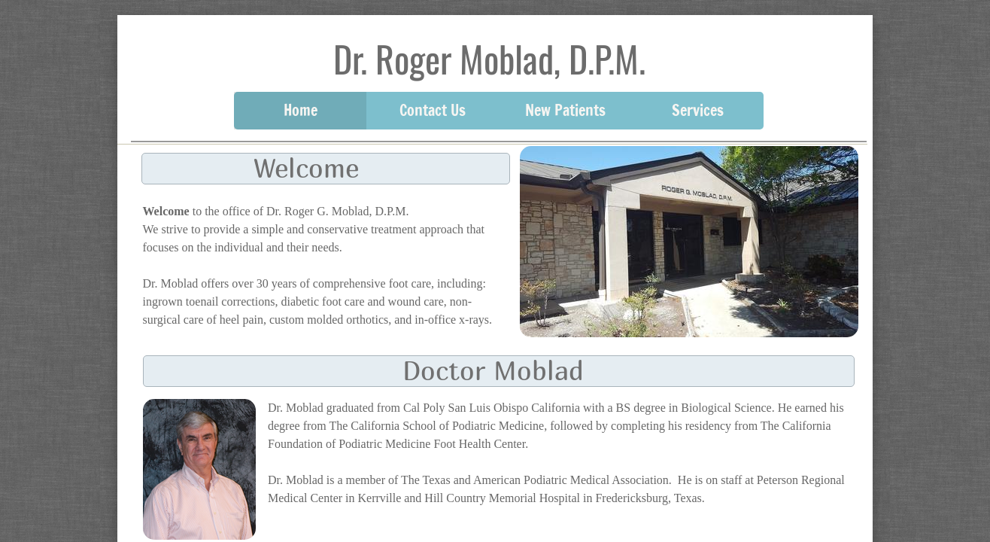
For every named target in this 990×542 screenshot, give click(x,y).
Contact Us (432, 110)
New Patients (565, 110)
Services (698, 110)
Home (300, 110)
